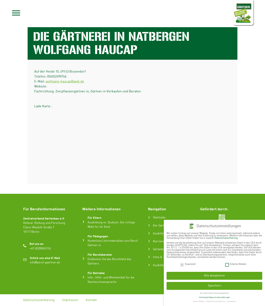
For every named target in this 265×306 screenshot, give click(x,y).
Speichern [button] (214, 285)
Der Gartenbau (162, 225)
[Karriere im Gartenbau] (149, 241)
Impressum (70, 300)
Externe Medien (235, 264)
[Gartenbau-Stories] (149, 249)
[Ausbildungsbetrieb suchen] (149, 265)
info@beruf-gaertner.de (45, 262)
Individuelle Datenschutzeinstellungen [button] (214, 297)
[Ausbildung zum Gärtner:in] (149, 233)
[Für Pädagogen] (83, 240)
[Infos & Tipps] (149, 257)
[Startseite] (149, 217)
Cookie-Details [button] (199, 301)
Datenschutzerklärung (38, 300)
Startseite (159, 217)
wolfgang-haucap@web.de (65, 81)
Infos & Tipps (161, 257)
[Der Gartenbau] (149, 225)
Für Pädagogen (98, 236)
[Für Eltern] (83, 222)
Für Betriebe (96, 273)
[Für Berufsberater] (83, 258)
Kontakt (91, 300)
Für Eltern (94, 217)
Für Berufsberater (100, 254)
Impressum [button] (231, 301)
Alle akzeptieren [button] (214, 275)
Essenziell (188, 264)
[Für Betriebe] (83, 277)
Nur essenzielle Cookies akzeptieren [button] (214, 293)
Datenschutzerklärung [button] (215, 301)
